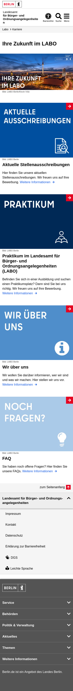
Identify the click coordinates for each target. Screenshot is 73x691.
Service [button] (8, 603)
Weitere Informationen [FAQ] (38, 471)
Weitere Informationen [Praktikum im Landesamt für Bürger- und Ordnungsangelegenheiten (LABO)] (18, 293)
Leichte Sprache (19, 568)
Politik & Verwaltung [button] (18, 625)
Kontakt (10, 524)
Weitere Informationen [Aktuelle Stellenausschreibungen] (35, 182)
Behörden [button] (10, 614)
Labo (5, 29)
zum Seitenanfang (52, 487)
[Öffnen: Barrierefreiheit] (48, 17)
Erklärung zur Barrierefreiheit (25, 546)
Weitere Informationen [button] (19, 659)
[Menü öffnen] (66, 17)
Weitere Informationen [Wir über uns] (18, 384)
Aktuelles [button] (9, 636)
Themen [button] (8, 648)
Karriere (17, 29)
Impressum (13, 513)
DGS (11, 557)
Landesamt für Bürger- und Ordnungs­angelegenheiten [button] (32, 501)
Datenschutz (14, 535)
